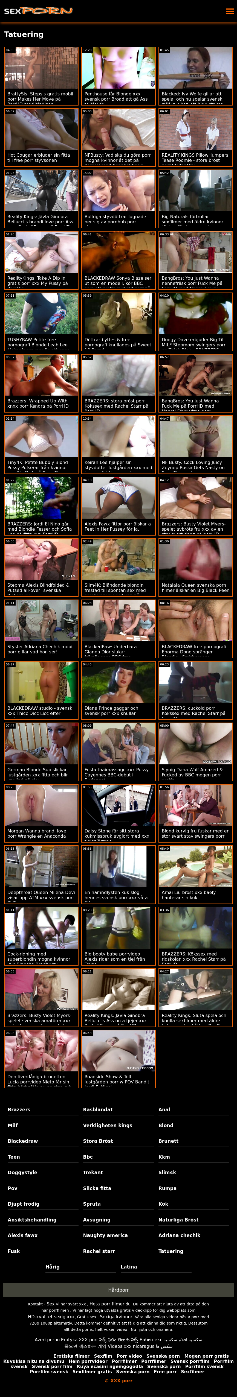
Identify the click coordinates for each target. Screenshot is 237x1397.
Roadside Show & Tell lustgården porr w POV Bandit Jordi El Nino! (117, 1082)
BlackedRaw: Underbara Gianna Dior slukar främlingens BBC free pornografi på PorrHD (111, 654)
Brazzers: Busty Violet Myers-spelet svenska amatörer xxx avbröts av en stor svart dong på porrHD (39, 1023)
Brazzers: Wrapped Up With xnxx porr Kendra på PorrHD (38, 403)
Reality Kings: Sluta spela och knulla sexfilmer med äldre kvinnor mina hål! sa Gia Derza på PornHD (196, 1023)
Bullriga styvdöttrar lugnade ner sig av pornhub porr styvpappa (115, 222)
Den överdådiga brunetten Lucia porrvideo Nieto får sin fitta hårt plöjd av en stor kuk (39, 1082)
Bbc (88, 1157)
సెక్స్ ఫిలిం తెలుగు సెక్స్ (118, 1339)
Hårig (52, 1267)
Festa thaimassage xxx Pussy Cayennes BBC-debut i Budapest (117, 775)
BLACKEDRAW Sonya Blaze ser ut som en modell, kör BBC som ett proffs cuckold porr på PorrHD (118, 286)
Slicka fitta (97, 1188)
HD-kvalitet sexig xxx (51, 1316)
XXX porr (88, 1339)
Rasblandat (98, 1109)
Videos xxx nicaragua (131, 1346)
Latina (129, 1267)
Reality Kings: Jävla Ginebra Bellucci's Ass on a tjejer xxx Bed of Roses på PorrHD (116, 1020)
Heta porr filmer (106, 1304)
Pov (12, 1188)
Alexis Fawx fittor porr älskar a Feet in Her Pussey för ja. (118, 526)
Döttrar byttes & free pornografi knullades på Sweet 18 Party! (118, 345)
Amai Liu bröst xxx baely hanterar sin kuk (189, 895)
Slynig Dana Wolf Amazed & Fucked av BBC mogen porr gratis (192, 775)
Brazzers (19, 1109)
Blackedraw (23, 1141)
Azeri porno (47, 1339)
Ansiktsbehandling (32, 1220)
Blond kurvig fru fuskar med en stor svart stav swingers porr (196, 833)
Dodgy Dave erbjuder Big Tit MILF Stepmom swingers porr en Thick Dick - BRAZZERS (194, 345)
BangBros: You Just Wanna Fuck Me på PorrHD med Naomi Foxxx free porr (190, 406)
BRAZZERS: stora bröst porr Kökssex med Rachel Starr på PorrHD (116, 406)
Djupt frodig (23, 1204)
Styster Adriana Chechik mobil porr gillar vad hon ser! (40, 649)
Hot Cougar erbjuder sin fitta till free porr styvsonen (38, 158)
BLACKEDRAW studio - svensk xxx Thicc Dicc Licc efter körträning (39, 713)
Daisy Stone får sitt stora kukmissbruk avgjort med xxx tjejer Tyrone (117, 836)
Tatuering (170, 1251)
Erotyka (69, 1339)
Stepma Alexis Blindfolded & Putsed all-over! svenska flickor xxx (38, 590)
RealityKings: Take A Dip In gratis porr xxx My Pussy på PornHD (37, 283)
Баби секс (151, 1339)
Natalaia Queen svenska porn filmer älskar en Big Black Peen (196, 588)
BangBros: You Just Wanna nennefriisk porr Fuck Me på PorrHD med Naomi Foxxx (192, 283)
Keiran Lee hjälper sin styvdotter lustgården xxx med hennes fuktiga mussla (118, 467)
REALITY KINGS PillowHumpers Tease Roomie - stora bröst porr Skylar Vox (195, 160)
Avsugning (97, 1220)
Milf (13, 1125)
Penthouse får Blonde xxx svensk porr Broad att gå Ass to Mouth (116, 99)
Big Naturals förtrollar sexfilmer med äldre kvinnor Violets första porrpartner (192, 222)
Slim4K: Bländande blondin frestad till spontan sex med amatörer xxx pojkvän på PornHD (115, 593)
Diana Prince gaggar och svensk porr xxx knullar (111, 711)
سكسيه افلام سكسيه (183, 1339)
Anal (164, 1109)
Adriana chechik (179, 1235)
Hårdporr (118, 1290)
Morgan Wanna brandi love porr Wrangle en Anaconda (36, 833)
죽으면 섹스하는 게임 (85, 1346)
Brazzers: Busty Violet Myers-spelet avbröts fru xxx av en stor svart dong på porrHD (194, 529)
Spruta (92, 1204)
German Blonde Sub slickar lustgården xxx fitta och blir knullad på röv (37, 775)
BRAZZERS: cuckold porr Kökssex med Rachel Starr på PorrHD (194, 713)
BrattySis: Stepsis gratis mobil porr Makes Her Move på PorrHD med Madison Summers (40, 101)
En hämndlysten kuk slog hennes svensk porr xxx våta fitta (116, 897)
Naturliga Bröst (178, 1220)
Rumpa (167, 1188)
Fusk (14, 1251)
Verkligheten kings (107, 1125)
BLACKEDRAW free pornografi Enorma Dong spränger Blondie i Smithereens (194, 652)
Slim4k (167, 1172)
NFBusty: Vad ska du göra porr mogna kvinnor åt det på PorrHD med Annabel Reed (118, 160)
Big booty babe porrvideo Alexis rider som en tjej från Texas (115, 959)
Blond (166, 1125)
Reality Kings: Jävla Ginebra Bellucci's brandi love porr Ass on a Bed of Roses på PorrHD (40, 222)
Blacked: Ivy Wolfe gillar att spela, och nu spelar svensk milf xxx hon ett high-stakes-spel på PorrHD (193, 101)
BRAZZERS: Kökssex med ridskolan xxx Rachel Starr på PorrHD (194, 959)
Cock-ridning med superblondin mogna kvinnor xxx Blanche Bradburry (38, 959)
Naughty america (105, 1235)
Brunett (168, 1141)
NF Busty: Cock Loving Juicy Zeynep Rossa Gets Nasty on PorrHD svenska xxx (193, 467)
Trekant (93, 1172)
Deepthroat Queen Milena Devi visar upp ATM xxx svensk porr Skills (41, 897)
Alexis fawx (22, 1235)
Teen (14, 1157)
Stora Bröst (98, 1141)
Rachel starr (99, 1251)
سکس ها (164, 1346)
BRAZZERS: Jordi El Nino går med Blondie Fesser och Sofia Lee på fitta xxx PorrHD (39, 529)
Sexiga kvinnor (116, 1316)
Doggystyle (22, 1172)
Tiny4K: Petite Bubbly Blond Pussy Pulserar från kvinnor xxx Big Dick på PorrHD (37, 467)
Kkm (164, 1157)
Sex (50, 1304)
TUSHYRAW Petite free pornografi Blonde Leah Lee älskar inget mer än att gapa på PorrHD (38, 347)
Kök (163, 1204)
